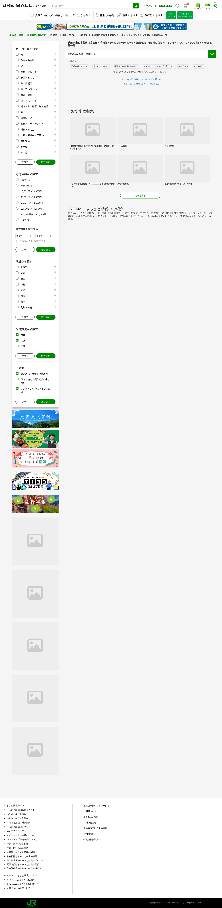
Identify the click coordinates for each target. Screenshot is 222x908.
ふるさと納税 (16, 34)
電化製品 (25, 140)
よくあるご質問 (91, 816)
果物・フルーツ (29, 71)
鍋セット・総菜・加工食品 (34, 105)
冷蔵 (23, 334)
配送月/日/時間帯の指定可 (34, 373)
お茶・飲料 (26, 94)
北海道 (24, 266)
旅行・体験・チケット (32, 123)
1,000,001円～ (28, 219)
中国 (23, 295)
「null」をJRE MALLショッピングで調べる (140, 78)
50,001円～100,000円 (32, 202)
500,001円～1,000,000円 (33, 213)
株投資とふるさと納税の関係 (21, 851)
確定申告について (15, 830)
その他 (24, 151)
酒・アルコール (29, 88)
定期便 (24, 146)
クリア (25, 161)
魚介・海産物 (27, 59)
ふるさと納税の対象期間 (19, 822)
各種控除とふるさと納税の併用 (22, 856)
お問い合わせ (89, 822)
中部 (23, 283)
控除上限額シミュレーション (97, 805)
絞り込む (45, 161)
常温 (23, 345)
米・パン (25, 65)
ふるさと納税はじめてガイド (21, 809)
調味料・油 (26, 117)
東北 (23, 272)
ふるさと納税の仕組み (17, 817)
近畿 (23, 289)
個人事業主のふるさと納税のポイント (25, 860)
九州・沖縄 (26, 306)
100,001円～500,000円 (32, 208)
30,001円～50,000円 (31, 196)
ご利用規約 (88, 833)
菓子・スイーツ (29, 100)
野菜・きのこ (27, 77)
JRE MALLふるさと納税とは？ (22, 879)
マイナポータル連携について (21, 834)
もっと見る (140, 195)
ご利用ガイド (89, 810)
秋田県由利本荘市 (36, 34)
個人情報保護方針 (92, 839)
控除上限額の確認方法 (17, 847)
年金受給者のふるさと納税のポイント (25, 867)
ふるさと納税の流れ (16, 813)
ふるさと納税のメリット (19, 826)
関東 (23, 278)
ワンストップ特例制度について (22, 839)
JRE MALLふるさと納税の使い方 (23, 883)
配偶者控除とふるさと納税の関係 (23, 864)
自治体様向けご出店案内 (95, 827)
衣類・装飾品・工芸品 (32, 134)
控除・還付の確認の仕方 (19, 843)
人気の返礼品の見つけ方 (19, 887)
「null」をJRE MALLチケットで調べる (140, 83)
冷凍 (23, 340)
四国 (23, 301)
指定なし (25, 179)
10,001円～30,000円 (31, 190)
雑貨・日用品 (27, 128)
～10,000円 (26, 184)
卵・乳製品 (26, 82)
